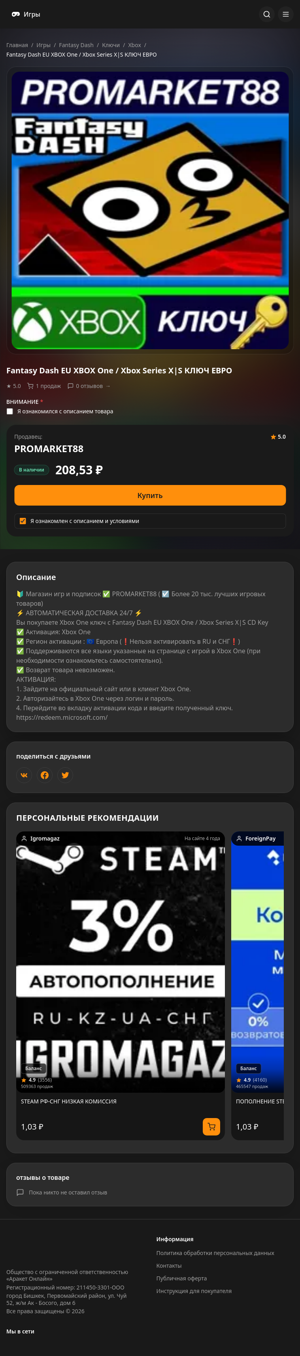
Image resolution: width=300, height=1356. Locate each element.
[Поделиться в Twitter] (65, 775)
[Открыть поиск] (267, 14)
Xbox (134, 45)
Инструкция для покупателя (194, 1291)
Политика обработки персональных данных (215, 1253)
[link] (120, 985)
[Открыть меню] (286, 14)
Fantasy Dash (76, 45)
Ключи (111, 45)
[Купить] (211, 1126)
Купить (150, 495)
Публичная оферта (182, 1278)
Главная (17, 45)
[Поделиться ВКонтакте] (24, 775)
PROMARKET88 (48, 448)
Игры (43, 45)
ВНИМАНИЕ (24, 401)
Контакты (169, 1265)
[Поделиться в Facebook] (45, 775)
